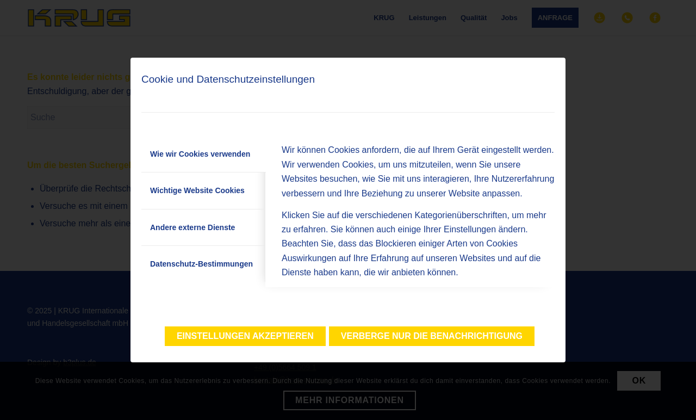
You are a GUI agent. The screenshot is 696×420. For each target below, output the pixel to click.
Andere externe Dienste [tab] (192, 227)
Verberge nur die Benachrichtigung (432, 336)
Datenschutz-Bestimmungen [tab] (201, 264)
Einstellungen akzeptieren (245, 336)
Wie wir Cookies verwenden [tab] (200, 154)
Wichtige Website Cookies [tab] (197, 190)
